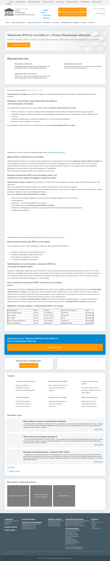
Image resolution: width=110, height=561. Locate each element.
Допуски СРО (69, 537)
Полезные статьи (21, 1)
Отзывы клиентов (11, 527)
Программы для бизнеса (72, 542)
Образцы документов (34, 1)
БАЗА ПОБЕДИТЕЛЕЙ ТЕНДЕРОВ (74, 522)
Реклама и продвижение (72, 536)
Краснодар (45, 18)
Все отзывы (11, 467)
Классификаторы (97, 1)
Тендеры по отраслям (54, 523)
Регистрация (45, 15)
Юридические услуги (71, 531)
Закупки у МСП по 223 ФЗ (29, 527)
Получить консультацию (18, 45)
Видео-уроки (60, 1)
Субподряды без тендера (70, 22)
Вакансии (7, 523)
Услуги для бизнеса (18, 22)
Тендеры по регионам (54, 522)
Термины (8, 3)
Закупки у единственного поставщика (75, 525)
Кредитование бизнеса (71, 534)
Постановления (84, 1)
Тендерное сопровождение (72, 530)
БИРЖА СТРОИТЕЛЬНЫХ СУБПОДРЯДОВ (77, 520)
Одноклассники (96, 536)
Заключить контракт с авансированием (71, 10)
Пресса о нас (8, 522)
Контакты (91, 22)
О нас (7, 22)
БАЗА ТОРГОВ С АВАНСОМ (55, 520)
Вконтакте (93, 536)
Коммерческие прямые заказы (73, 523)
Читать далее (98, 429)
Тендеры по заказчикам (54, 525)
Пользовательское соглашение (73, 546)
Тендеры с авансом (34, 22)
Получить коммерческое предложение (81, 365)
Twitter (100, 536)
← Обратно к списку (13, 471)
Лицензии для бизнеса (71, 540)
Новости (11, 1)
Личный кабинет (44, 11)
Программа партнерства (28, 528)
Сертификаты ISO (70, 539)
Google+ (96, 532)
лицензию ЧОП (91, 301)
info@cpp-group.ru (100, 13)
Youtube (100, 532)
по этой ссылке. (49, 171)
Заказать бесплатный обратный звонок (72, 14)
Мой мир (93, 532)
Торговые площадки (48, 1)
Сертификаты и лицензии (12, 520)
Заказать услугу (55, 347)
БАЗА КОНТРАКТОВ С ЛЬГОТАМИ (31, 523)
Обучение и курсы (70, 543)
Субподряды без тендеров (74, 519)
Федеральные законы (72, 1)
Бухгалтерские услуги (71, 533)
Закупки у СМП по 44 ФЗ (28, 525)
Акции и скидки (10, 530)
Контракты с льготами (51, 22)
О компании (9, 519)
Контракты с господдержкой (32, 522)
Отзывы (84, 22)
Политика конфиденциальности (74, 548)
